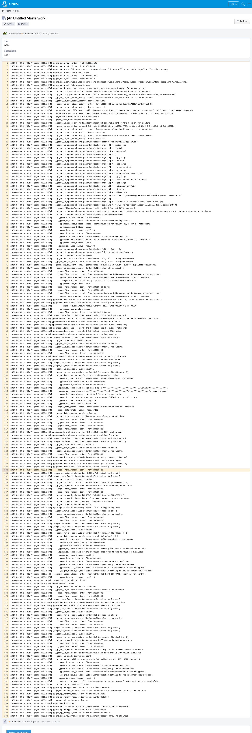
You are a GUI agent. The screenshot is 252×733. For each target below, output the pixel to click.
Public (24, 24)
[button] (249, 4)
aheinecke (27, 33)
